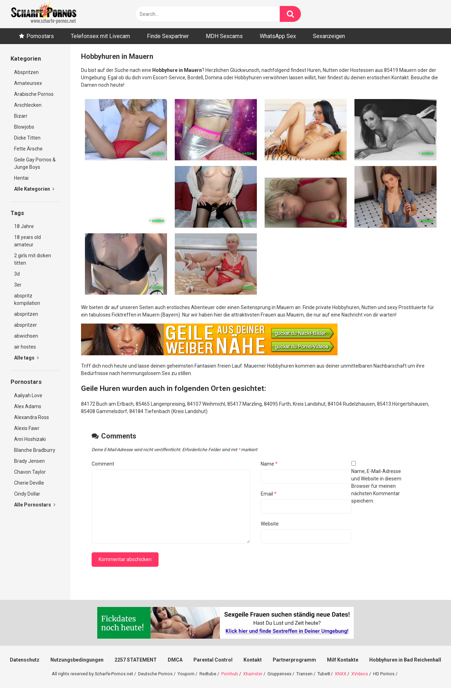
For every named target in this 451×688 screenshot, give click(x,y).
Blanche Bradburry (34, 450)
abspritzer (25, 325)
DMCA (175, 660)
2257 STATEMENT (136, 660)
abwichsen (26, 336)
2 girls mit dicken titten (32, 259)
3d (17, 274)
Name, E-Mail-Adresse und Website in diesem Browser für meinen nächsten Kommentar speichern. (376, 486)
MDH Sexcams (224, 36)
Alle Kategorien (34, 189)
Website (270, 524)
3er (17, 285)
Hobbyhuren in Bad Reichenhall (405, 660)
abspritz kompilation (27, 299)
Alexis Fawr (26, 428)
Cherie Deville (29, 483)
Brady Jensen (29, 461)
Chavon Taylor (30, 472)
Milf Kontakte (342, 660)
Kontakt (252, 660)
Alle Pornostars (34, 505)
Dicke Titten (27, 138)
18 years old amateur (27, 240)
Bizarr (20, 116)
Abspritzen (26, 72)
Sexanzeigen (329, 36)
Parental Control (213, 660)
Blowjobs (24, 127)
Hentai (21, 178)
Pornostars (40, 36)
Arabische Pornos (34, 94)
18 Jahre (24, 226)
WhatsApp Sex (278, 36)
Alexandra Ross (31, 417)
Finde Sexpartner (168, 36)
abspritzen (26, 314)
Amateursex (28, 83)
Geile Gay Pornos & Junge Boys (35, 163)
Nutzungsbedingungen (77, 660)
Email (269, 494)
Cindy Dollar (27, 494)
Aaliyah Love (28, 395)
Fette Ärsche (28, 149)
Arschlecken (28, 105)
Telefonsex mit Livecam (100, 36)
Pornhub (229, 673)
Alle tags (26, 358)
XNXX (340, 673)
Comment (103, 464)
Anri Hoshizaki (30, 439)
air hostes (25, 347)
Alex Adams (27, 406)
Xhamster (252, 673)
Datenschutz (24, 660)
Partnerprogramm (294, 660)
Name (269, 464)
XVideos (359, 673)
